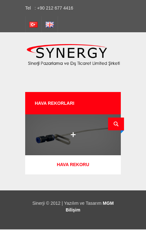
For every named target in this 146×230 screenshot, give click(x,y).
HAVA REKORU (73, 164)
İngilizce (50, 24)
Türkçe (33, 24)
